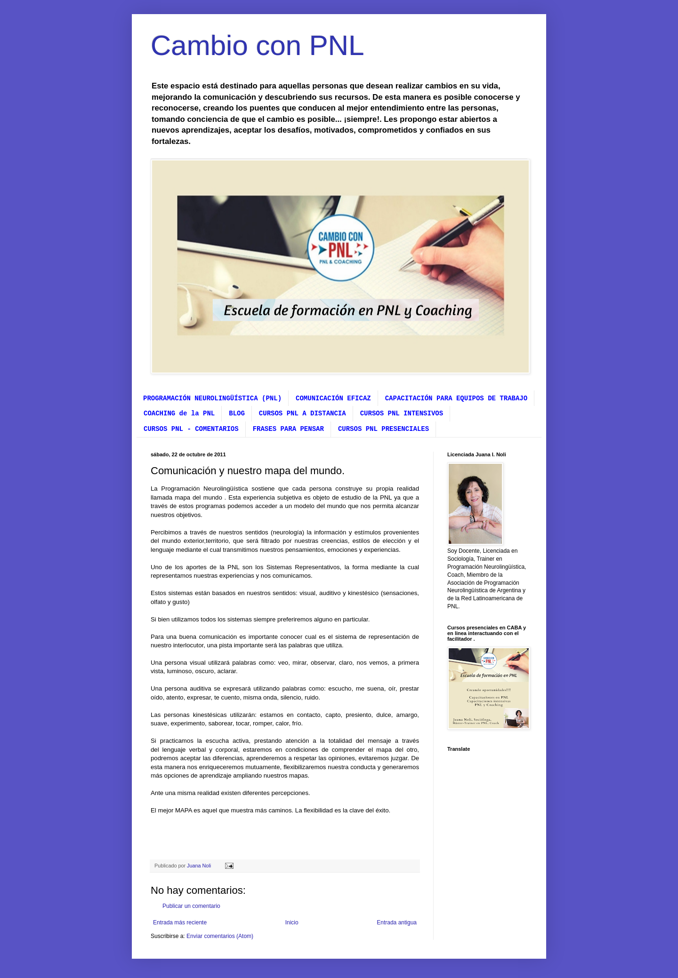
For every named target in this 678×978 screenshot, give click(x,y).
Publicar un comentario (191, 906)
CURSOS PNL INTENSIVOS (401, 413)
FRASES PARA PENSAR (288, 429)
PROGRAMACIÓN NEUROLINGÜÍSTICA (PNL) (212, 398)
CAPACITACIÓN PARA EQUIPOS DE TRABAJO (456, 398)
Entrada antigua (397, 922)
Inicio (292, 922)
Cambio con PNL (257, 45)
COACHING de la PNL (179, 413)
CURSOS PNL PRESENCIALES (383, 429)
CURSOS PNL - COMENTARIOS (191, 429)
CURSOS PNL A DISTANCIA (302, 413)
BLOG (237, 413)
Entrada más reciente (180, 922)
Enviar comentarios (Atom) (219, 936)
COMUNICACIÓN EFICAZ (333, 398)
